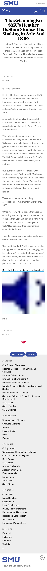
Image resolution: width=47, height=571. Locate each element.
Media (5, 434)
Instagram (7, 536)
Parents (6, 438)
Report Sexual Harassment (14, 512)
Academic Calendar (11, 466)
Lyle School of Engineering (15, 378)
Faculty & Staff (9, 430)
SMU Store (7, 462)
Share (5, 81)
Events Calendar (10, 473)
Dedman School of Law (13, 375)
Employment (8, 476)
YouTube (6, 544)
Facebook (7, 533)
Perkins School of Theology (15, 392)
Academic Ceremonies (13, 469)
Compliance (8, 501)
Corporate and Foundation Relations (19, 451)
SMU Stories (8, 484)
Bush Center (8, 459)
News (6, 11)
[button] (42, 557)
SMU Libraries (9, 406)
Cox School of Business (13, 365)
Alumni (5, 427)
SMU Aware (8, 519)
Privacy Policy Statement (14, 508)
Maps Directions (10, 498)
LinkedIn (6, 540)
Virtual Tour (7, 480)
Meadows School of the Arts (15, 382)
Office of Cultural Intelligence (16, 455)
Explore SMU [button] (40, 3)
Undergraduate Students (13, 420)
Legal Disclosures (10, 505)
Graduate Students (11, 423)
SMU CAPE (7, 402)
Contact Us (7, 494)
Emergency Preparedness (14, 523)
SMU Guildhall (9, 409)
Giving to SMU (9, 448)
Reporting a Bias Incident (14, 515)
